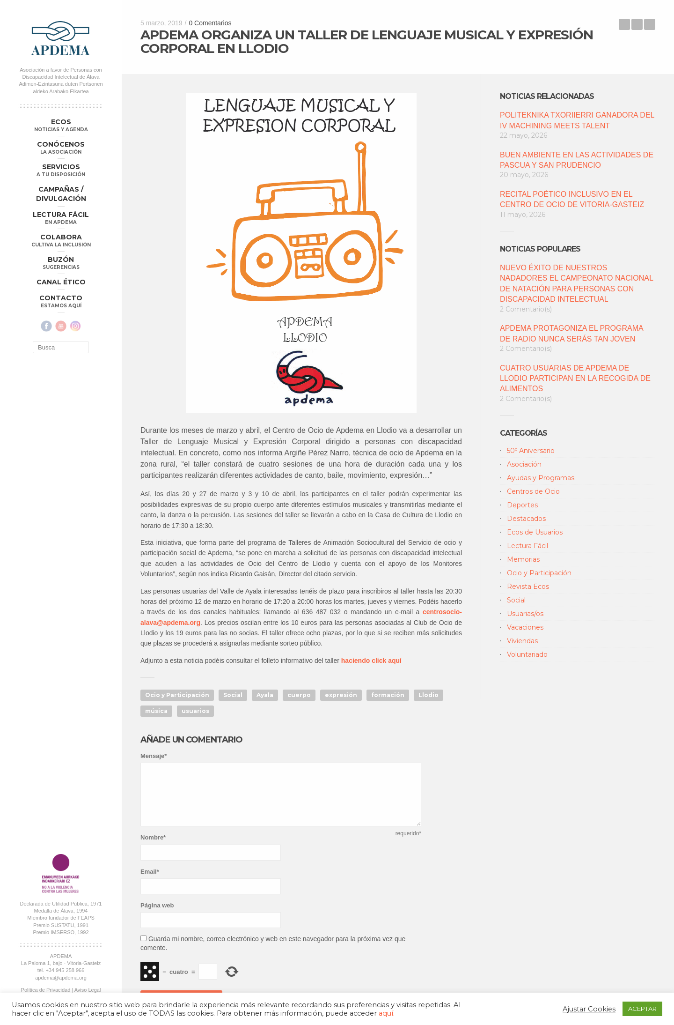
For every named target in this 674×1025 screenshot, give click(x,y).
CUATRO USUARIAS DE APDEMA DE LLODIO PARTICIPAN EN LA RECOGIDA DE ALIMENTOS (575, 378)
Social (232, 694)
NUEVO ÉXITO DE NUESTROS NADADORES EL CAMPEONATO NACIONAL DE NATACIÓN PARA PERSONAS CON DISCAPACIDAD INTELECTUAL (576, 283)
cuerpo (299, 694)
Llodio (428, 694)
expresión (341, 694)
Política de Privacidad (46, 990)
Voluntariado (527, 654)
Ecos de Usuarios (535, 532)
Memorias (523, 559)
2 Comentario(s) (526, 309)
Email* (149, 871)
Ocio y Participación (177, 694)
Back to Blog (637, 24)
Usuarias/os (525, 613)
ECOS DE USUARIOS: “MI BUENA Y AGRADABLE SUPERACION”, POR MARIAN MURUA (649, 24)
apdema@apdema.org (61, 977)
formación (387, 694)
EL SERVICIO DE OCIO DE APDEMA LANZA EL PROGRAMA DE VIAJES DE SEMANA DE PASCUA (624, 24)
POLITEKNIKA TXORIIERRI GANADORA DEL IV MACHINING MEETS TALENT (577, 120)
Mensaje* (153, 755)
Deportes (522, 505)
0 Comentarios (210, 23)
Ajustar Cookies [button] (589, 1009)
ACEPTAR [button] (642, 1008)
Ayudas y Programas (540, 478)
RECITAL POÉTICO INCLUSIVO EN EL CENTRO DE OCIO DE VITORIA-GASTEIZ (572, 199)
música (156, 710)
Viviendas (522, 641)
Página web (157, 905)
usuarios (195, 710)
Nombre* (153, 837)
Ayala (264, 694)
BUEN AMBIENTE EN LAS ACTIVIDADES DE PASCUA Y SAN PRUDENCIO (576, 160)
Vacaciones (525, 627)
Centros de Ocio (533, 491)
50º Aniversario (531, 450)
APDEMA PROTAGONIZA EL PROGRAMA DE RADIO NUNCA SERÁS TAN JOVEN (571, 333)
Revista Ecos (528, 586)
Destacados (526, 518)
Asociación (524, 464)
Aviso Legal (87, 990)
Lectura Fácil (527, 546)
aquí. (387, 1013)
